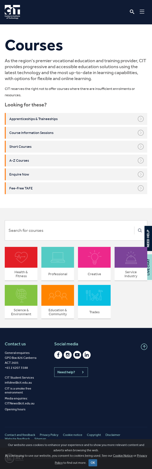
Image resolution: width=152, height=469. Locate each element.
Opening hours (15, 409)
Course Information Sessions (76, 133)
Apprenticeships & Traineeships (76, 119)
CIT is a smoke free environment (18, 390)
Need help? (71, 372)
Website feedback (17, 439)
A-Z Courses (76, 160)
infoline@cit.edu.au (18, 382)
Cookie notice (72, 435)
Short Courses (76, 147)
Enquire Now (76, 174)
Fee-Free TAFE (76, 188)
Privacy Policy (49, 435)
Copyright (94, 435)
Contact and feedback (20, 435)
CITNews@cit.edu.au (19, 403)
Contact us (15, 344)
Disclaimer (112, 435)
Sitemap (40, 439)
